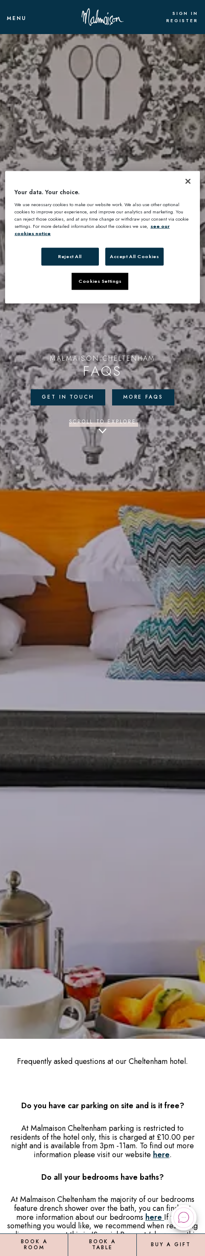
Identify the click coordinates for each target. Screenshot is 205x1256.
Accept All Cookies (134, 256)
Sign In (185, 13)
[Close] (188, 181)
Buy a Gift (171, 1244)
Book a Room (34, 1244)
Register (182, 20)
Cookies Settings (99, 281)
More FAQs (143, 397)
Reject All (70, 256)
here (161, 1154)
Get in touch (68, 397)
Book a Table (102, 1244)
